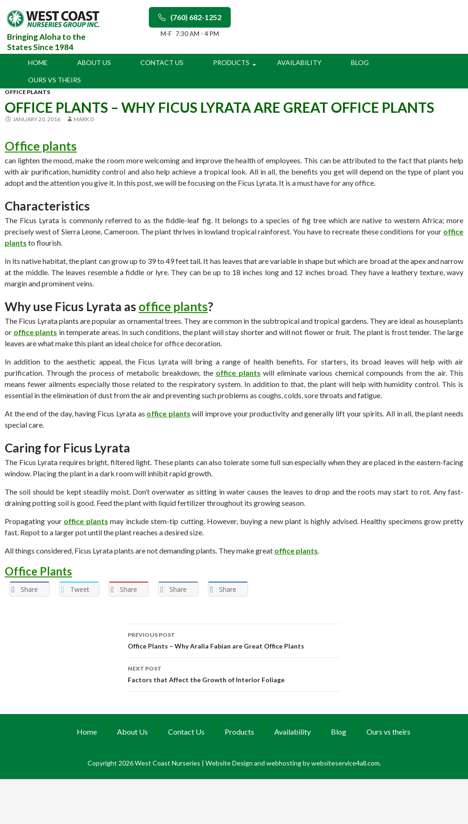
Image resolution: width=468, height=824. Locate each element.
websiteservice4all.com (345, 763)
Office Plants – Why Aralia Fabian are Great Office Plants (234, 639)
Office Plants (38, 571)
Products (231, 62)
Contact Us (161, 62)
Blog (360, 62)
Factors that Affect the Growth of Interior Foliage (234, 673)
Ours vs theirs (54, 80)
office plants (27, 91)
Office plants (41, 146)
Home (38, 62)
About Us (94, 62)
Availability (299, 62)
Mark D (83, 119)
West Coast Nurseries (168, 763)
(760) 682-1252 (189, 17)
